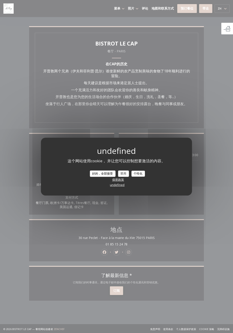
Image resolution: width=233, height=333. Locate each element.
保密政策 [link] (118, 180)
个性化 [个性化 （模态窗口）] (138, 173)
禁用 (123, 173)
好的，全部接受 (102, 173)
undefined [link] (117, 185)
